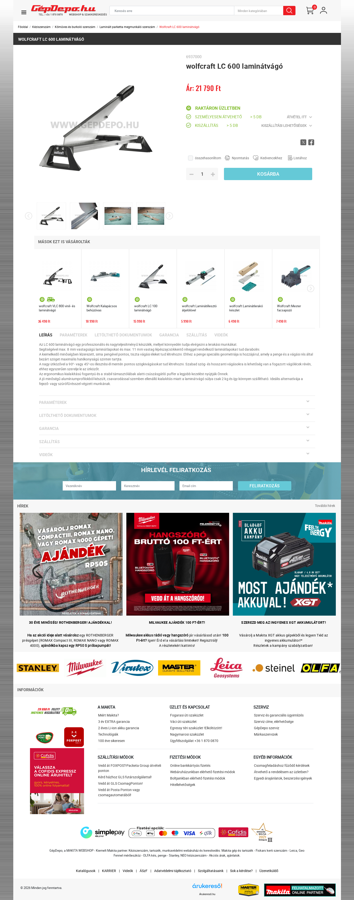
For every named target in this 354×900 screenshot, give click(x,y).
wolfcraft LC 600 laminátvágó (51, 39)
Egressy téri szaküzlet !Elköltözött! (196, 728)
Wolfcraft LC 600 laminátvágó (179, 27)
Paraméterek (73, 335)
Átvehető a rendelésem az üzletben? (281, 771)
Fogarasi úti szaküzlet (187, 715)
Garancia (169, 335)
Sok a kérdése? (241, 870)
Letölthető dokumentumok (123, 335)
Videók (221, 335)
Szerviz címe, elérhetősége (274, 721)
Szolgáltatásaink (210, 870)
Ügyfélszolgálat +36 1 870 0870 (194, 740)
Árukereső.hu (207, 894)
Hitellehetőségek (182, 784)
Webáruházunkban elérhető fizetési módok (202, 771)
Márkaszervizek (266, 734)
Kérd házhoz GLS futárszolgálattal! (125, 777)
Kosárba (268, 174)
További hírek (325, 505)
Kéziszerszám (41, 27)
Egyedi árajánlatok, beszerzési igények (283, 778)
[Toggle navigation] (23, 12)
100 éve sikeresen (111, 740)
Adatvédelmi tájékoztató (172, 870)
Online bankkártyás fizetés (190, 765)
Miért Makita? (108, 715)
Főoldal (23, 27)
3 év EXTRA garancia (114, 721)
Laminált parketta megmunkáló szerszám (127, 27)
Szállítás (196, 335)
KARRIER (109, 870)
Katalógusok (85, 870)
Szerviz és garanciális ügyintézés (279, 715)
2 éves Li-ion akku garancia (118, 728)
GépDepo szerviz (266, 728)
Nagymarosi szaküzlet (187, 734)
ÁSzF (144, 870)
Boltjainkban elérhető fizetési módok (197, 778)
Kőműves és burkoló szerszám (75, 27)
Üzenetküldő (268, 870)
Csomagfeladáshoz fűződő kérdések (282, 765)
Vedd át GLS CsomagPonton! (120, 783)
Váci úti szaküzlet (183, 721)
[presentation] (28, 216)
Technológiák (108, 734)
